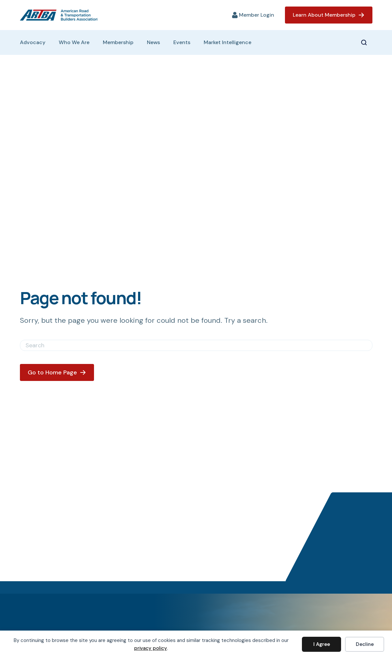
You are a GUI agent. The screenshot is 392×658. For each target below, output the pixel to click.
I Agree (321, 644)
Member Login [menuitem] (256, 15)
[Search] (196, 345)
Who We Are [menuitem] (74, 42)
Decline (365, 644)
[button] (366, 42)
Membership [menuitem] (118, 42)
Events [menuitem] (181, 42)
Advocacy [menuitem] (32, 42)
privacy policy (150, 648)
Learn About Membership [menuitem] (324, 14)
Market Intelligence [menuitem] (227, 42)
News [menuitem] (153, 42)
